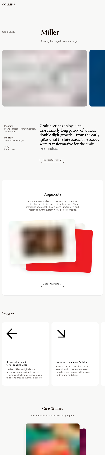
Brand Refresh (11, 129)
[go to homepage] (8, 5)
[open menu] (101, 4)
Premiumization (27, 129)
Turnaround (10, 131)
